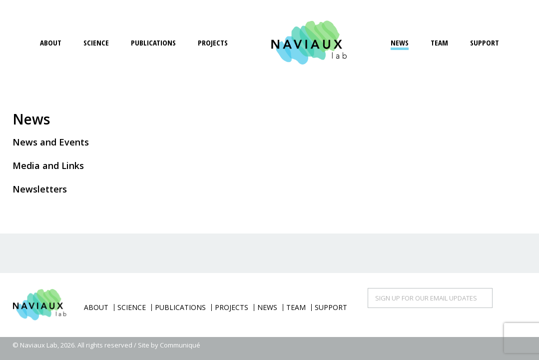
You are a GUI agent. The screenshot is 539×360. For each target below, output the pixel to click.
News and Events (50, 142)
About (50, 43)
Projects (213, 43)
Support (484, 43)
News (400, 43)
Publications (153, 43)
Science (96, 43)
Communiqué (180, 345)
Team (439, 43)
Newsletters (39, 189)
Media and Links (48, 166)
